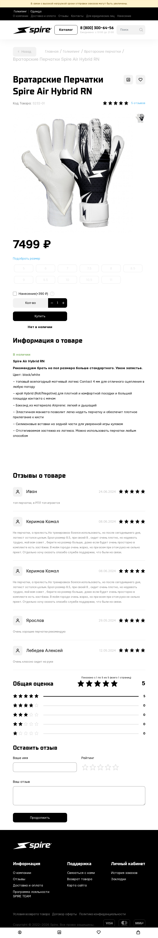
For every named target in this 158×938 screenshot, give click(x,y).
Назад (24, 51)
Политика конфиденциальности (112, 914)
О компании (20, 16)
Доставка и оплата (43, 16)
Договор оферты (70, 914)
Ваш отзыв (21, 782)
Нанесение (124, 16)
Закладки (118, 879)
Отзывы (63, 16)
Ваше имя (20, 758)
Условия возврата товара (33, 914)
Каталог (66, 29)
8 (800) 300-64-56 (97, 28)
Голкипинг (20, 11)
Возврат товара (79, 879)
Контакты (77, 16)
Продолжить (40, 818)
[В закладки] (140, 79)
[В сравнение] (128, 79)
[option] (73, 173)
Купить (40, 317)
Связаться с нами (81, 873)
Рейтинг (87, 758)
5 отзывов (137, 103)
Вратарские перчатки (115, 51)
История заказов (124, 873)
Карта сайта (77, 886)
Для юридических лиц (100, 16)
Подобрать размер (28, 259)
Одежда (35, 11)
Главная (53, 51)
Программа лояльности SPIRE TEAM (31, 894)
